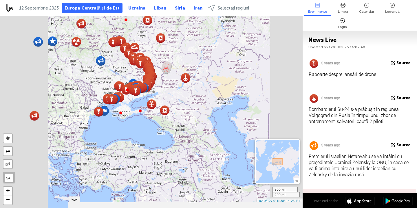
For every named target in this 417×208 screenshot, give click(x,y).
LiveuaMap (248, 205)
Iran (198, 8)
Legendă (392, 8)
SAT (9, 178)
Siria (180, 8)
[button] (140, 110)
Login (342, 23)
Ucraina (136, 8)
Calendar (366, 8)
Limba (343, 8)
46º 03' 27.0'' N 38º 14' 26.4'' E (279, 201)
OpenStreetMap (269, 205)
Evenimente (317, 8)
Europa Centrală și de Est (92, 8)
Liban (160, 8)
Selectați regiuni (228, 8)
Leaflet (211, 205)
